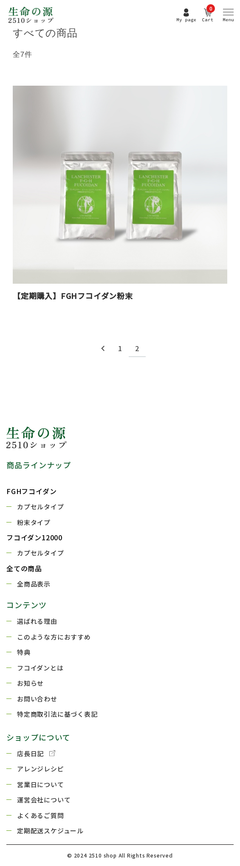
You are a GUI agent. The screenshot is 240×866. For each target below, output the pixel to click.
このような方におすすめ (54, 636)
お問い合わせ (37, 698)
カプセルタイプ (40, 506)
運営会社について (44, 799)
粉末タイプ (34, 522)
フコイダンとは (40, 667)
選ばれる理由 (37, 621)
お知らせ (30, 683)
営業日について (40, 784)
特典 (24, 652)
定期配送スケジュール (50, 830)
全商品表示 (34, 583)
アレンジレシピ (40, 768)
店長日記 (36, 754)
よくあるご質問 (40, 815)
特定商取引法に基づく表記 (57, 714)
